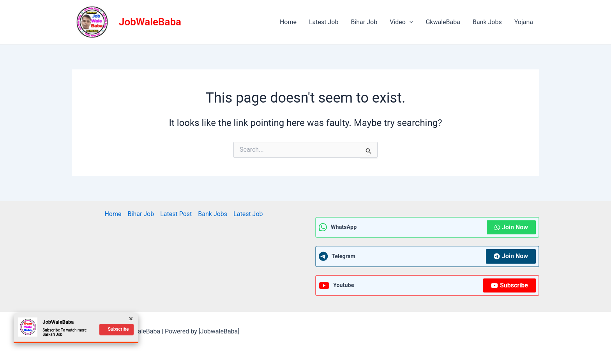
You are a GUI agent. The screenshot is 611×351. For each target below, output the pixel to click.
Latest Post (176, 214)
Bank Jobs (487, 22)
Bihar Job (364, 22)
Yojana (523, 22)
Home (288, 22)
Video (401, 22)
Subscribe (509, 285)
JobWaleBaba (150, 22)
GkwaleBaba (443, 22)
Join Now (511, 227)
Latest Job (323, 22)
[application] (409, 22)
